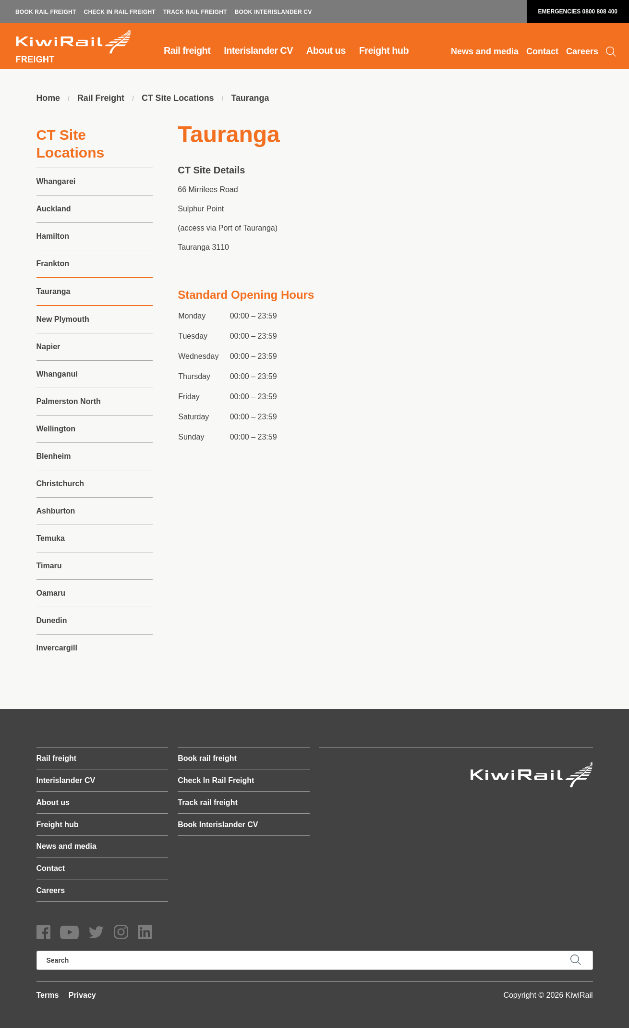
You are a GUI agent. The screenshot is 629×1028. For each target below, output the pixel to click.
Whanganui (57, 374)
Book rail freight (45, 12)
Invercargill (56, 648)
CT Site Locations (178, 98)
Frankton (52, 263)
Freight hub (384, 50)
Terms (47, 995)
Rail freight (187, 50)
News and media (485, 51)
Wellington (55, 429)
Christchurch (60, 483)
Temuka (50, 538)
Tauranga (251, 98)
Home (48, 98)
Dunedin (51, 620)
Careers (582, 51)
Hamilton (52, 236)
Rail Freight (101, 98)
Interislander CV (258, 50)
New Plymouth (62, 319)
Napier (48, 347)
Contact (542, 51)
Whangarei (56, 181)
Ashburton (55, 511)
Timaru (49, 566)
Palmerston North (68, 401)
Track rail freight (195, 12)
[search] (314, 960)
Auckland (53, 209)
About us (326, 50)
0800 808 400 (599, 11)
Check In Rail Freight (120, 12)
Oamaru (50, 593)
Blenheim (53, 456)
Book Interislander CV (273, 12)
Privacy (82, 995)
